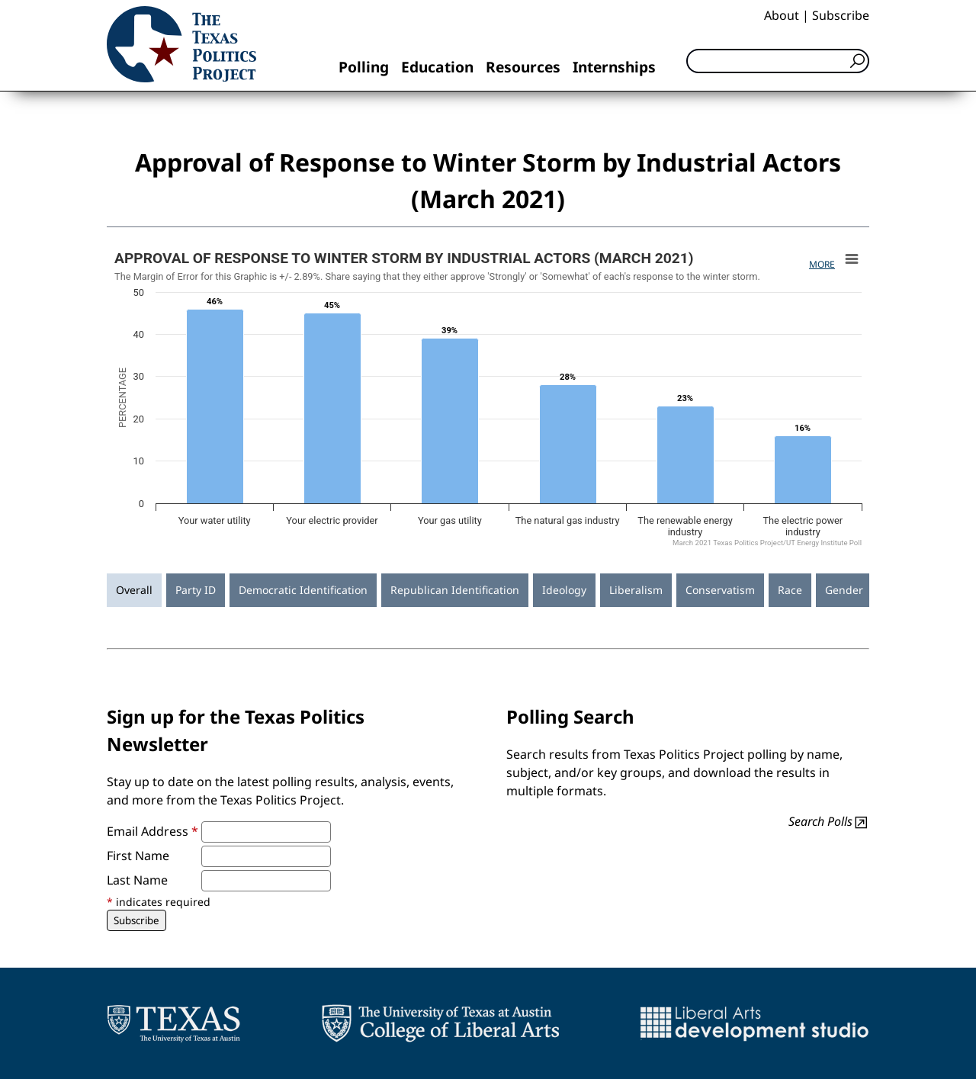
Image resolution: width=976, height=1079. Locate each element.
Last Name (137, 880)
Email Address (152, 831)
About (781, 15)
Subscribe (840, 15)
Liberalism (636, 590)
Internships (614, 66)
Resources (523, 66)
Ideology (564, 590)
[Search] (777, 61)
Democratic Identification (303, 590)
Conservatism (720, 590)
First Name (138, 855)
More (822, 264)
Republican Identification (454, 590)
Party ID (195, 590)
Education (437, 66)
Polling (364, 66)
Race (790, 590)
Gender (844, 590)
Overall (134, 590)
